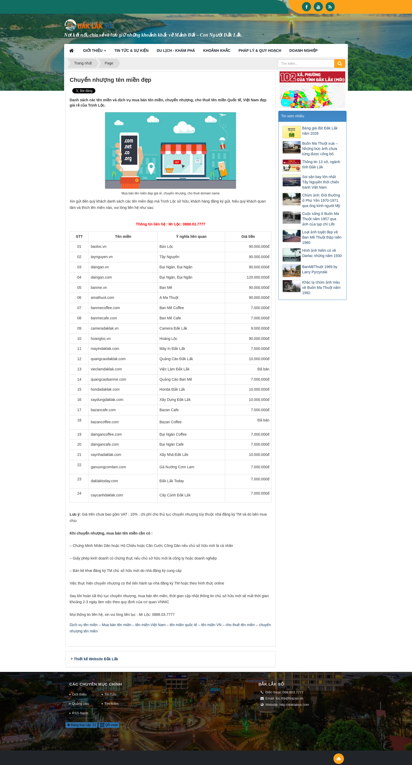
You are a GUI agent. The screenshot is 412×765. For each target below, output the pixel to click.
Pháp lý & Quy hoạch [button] (260, 50)
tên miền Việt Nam (150, 625)
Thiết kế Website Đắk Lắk (96, 659)
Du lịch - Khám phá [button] (176, 50)
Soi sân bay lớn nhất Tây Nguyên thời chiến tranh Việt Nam (320, 182)
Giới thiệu (79, 694)
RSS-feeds (80, 713)
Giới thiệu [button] (94, 52)
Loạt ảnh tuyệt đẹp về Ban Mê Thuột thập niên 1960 (322, 237)
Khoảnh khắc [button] (216, 50)
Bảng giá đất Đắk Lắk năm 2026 (320, 130)
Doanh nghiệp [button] (303, 50)
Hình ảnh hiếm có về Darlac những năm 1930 (322, 253)
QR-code (109, 725)
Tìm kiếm (111, 704)
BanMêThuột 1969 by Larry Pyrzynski (319, 269)
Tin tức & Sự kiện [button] (131, 50)
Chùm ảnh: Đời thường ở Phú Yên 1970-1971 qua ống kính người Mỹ (321, 200)
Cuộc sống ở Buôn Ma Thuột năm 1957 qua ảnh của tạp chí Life (320, 219)
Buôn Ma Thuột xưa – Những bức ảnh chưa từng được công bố (320, 148)
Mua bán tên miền (116, 625)
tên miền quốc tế (183, 625)
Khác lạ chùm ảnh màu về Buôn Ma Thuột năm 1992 (321, 287)
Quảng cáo (80, 704)
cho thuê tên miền (240, 625)
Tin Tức (110, 694)
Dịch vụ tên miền (84, 625)
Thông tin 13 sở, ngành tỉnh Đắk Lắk (321, 164)
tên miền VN (211, 625)
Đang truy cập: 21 (81, 725)
